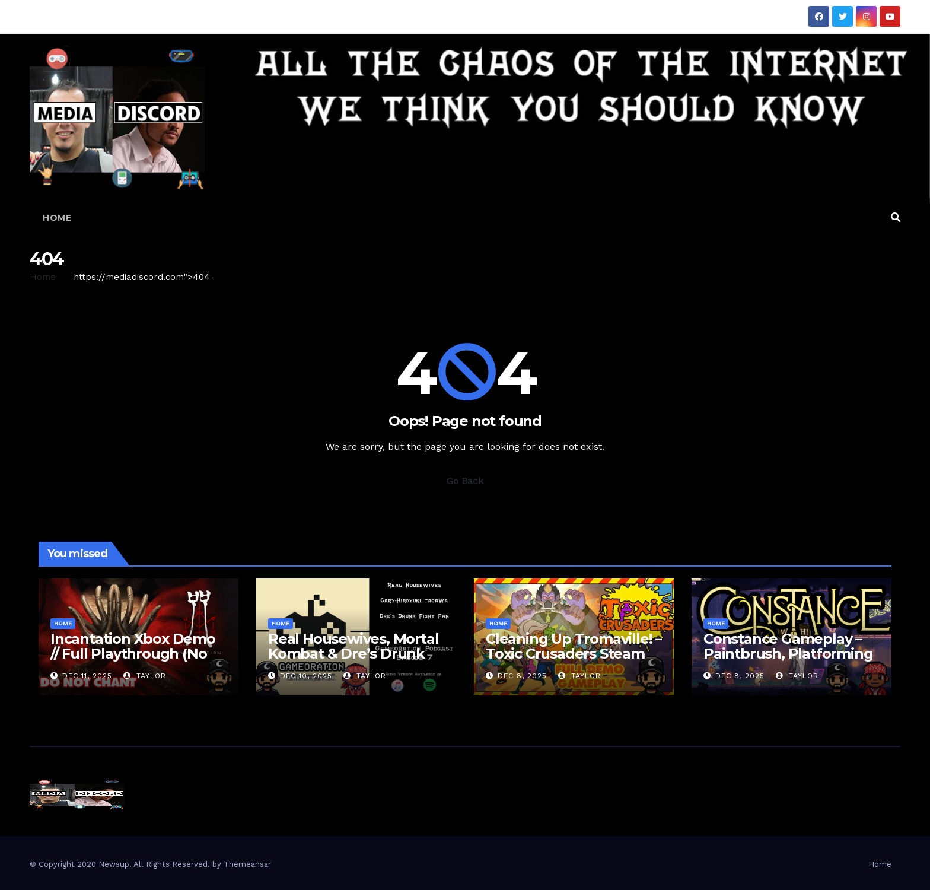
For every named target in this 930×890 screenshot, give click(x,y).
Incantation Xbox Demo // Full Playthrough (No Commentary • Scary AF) (133, 653)
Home (57, 217)
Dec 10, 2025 (306, 676)
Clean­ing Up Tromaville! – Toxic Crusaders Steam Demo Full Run (574, 653)
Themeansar (247, 864)
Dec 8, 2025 (522, 676)
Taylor (144, 676)
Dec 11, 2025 (87, 676)
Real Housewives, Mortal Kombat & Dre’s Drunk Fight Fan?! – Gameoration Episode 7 (353, 661)
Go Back (465, 481)
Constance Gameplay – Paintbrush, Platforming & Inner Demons (787, 653)
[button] (895, 217)
